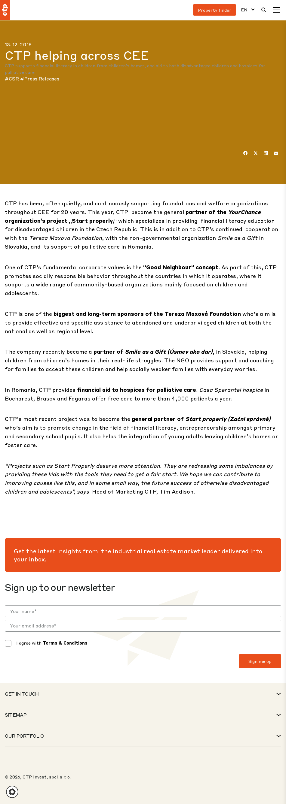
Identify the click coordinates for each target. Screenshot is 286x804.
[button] (12, 792)
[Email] (276, 153)
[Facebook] (245, 153)
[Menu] (276, 10)
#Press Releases (39, 78)
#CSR (12, 78)
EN (244, 9)
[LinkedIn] (266, 153)
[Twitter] (256, 153)
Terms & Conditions (65, 642)
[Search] (264, 10)
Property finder (214, 10)
